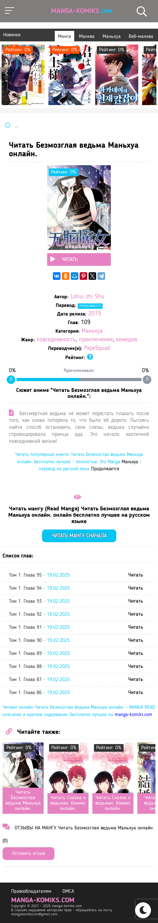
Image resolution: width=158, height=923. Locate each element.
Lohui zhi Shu (87, 297)
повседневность (56, 340)
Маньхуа (92, 331)
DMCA (68, 891)
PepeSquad (97, 348)
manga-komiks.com (133, 715)
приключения (96, 340)
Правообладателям (31, 891)
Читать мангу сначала (79, 536)
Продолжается (90, 306)
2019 (94, 314)
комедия (126, 340)
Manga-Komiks (81, 11)
